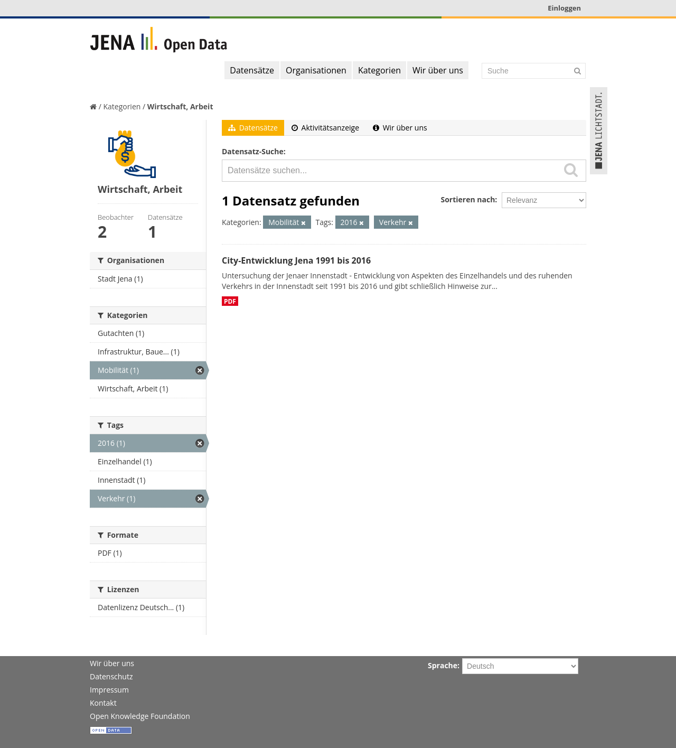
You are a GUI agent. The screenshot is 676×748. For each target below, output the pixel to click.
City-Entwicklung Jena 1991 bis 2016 (296, 260)
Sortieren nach (467, 199)
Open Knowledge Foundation (140, 716)
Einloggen (564, 8)
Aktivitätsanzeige (325, 128)
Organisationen (316, 70)
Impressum (109, 690)
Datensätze (252, 70)
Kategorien (379, 70)
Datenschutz (111, 676)
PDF (230, 301)
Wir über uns (437, 70)
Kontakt (103, 703)
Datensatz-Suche (253, 151)
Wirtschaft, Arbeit (180, 106)
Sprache (442, 665)
